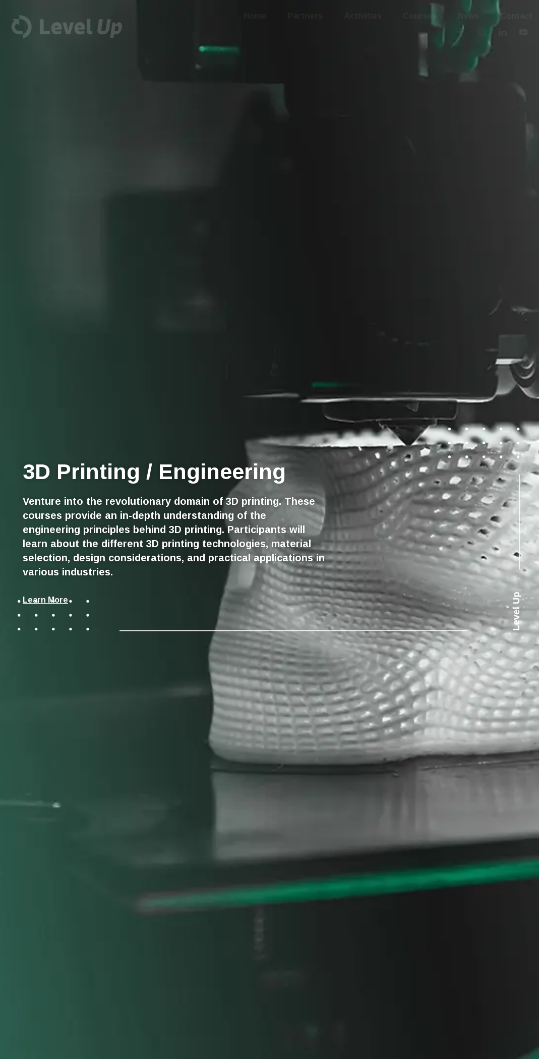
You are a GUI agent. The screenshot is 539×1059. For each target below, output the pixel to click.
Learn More (45, 600)
